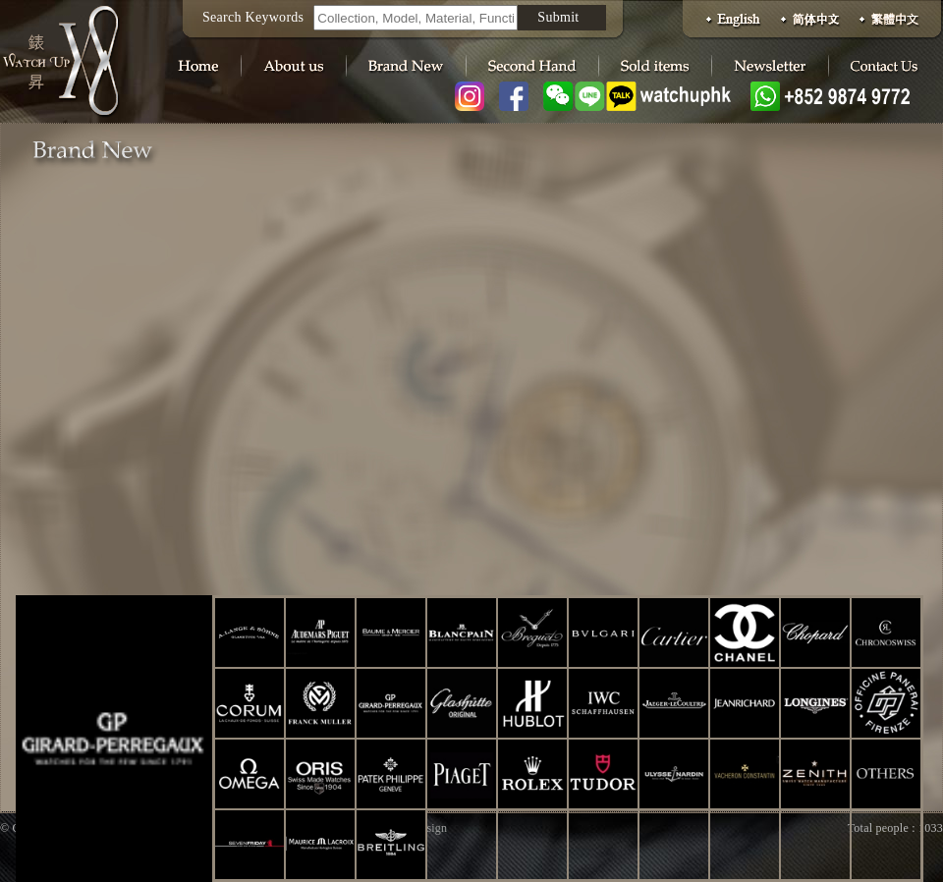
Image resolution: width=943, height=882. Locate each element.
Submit (558, 17)
